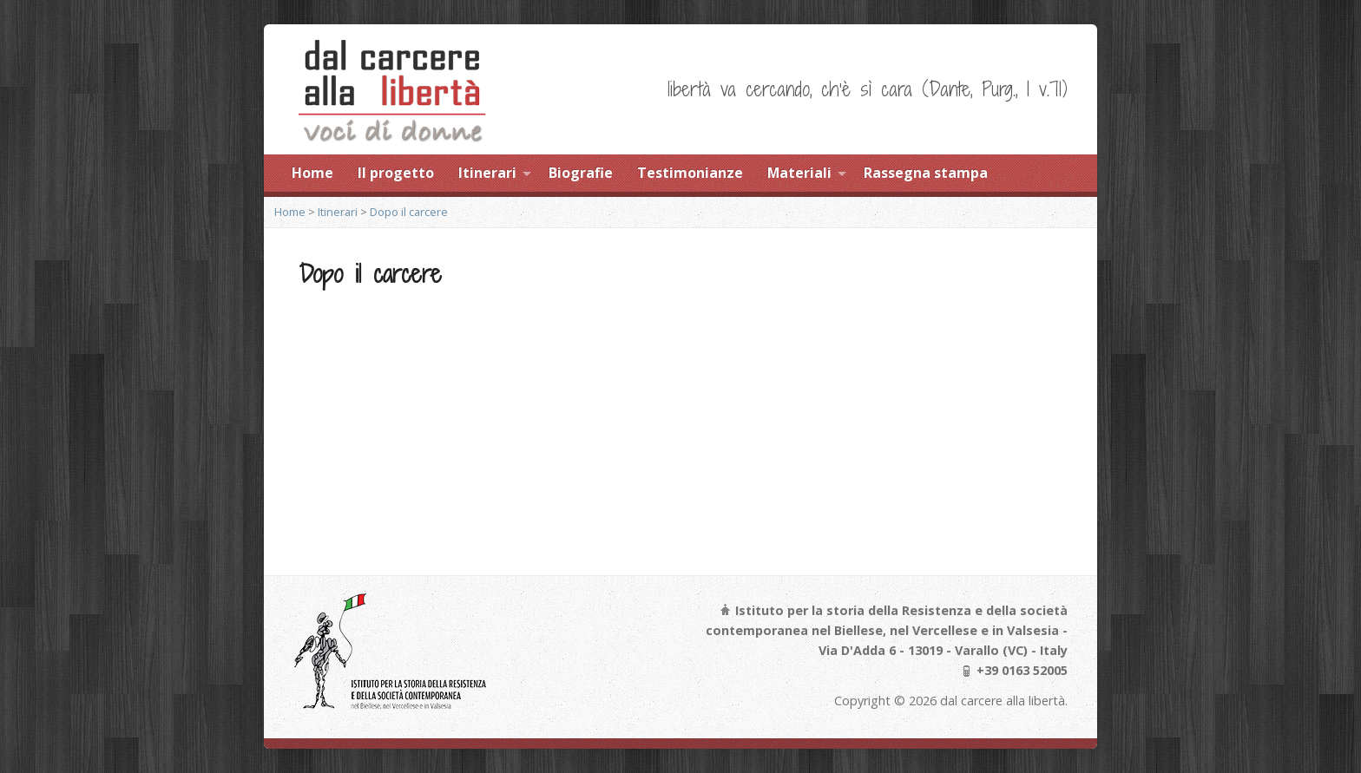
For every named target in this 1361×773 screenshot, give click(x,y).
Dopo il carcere (409, 211)
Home (312, 172)
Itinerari (487, 172)
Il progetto (396, 172)
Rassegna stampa (926, 172)
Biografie (581, 172)
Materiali (799, 172)
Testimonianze (690, 172)
